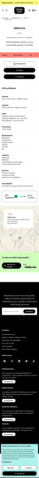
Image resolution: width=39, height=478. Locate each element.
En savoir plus (8, 382)
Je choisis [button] (28, 468)
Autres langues (7, 346)
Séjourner (5, 18)
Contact (4, 55)
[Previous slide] (33, 55)
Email (19, 70)
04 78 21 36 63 (19, 64)
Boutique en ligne (7, 2)
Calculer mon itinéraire (9, 266)
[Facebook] (4, 361)
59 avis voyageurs (31, 196)
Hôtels (26, 18)
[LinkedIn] (19, 361)
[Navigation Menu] (3, 10)
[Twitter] (26, 361)
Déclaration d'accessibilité (11, 340)
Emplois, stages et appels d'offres (14, 337)
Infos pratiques (18, 55)
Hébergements (16, 18)
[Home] (19, 10)
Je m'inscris (29, 311)
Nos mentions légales (9, 349)
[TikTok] (33, 361)
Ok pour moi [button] (19, 473)
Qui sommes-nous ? (9, 334)
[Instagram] (12, 361)
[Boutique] (29, 10)
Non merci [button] (10, 468)
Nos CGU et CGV (8, 343)
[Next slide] (36, 55)
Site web (19, 77)
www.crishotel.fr (12, 223)
